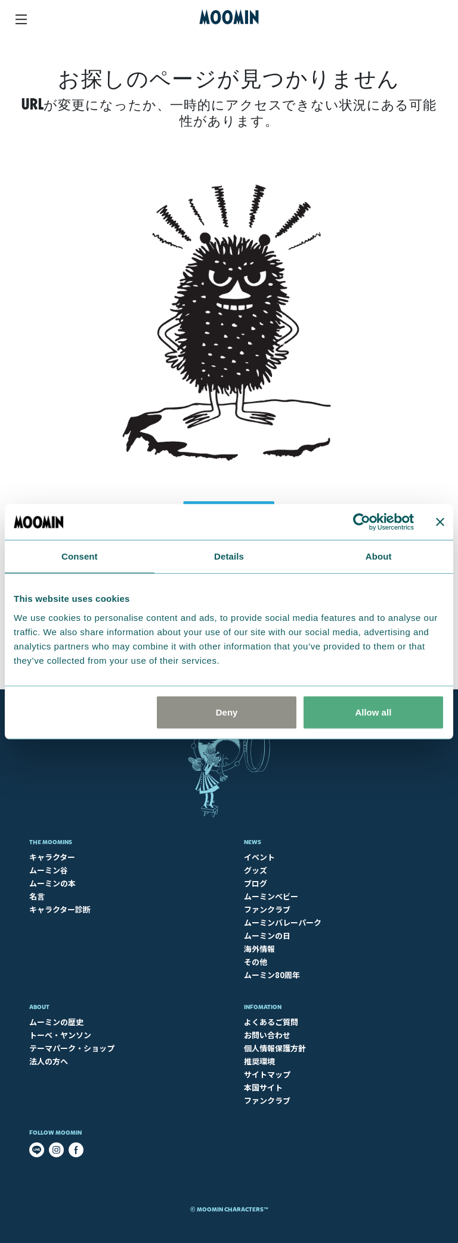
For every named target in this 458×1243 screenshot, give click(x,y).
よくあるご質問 (271, 1022)
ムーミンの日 (267, 935)
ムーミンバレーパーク (282, 922)
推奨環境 (259, 1061)
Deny (227, 712)
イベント (259, 857)
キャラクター (52, 857)
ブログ (255, 883)
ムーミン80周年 (272, 975)
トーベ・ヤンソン (60, 1035)
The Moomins (50, 842)
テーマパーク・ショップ (71, 1048)
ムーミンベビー (271, 896)
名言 (37, 896)
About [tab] (379, 556)
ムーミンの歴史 (56, 1022)
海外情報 (259, 949)
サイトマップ (267, 1074)
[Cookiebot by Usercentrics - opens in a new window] (362, 522)
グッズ (255, 870)
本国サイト (263, 1087)
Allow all (373, 712)
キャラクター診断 (60, 909)
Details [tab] (229, 556)
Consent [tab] (79, 556)
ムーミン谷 (48, 870)
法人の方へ (48, 1061)
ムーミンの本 (52, 883)
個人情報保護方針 (275, 1048)
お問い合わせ (267, 1035)
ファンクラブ (267, 909)
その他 (255, 962)
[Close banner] (440, 522)
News (252, 842)
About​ (39, 1007)
